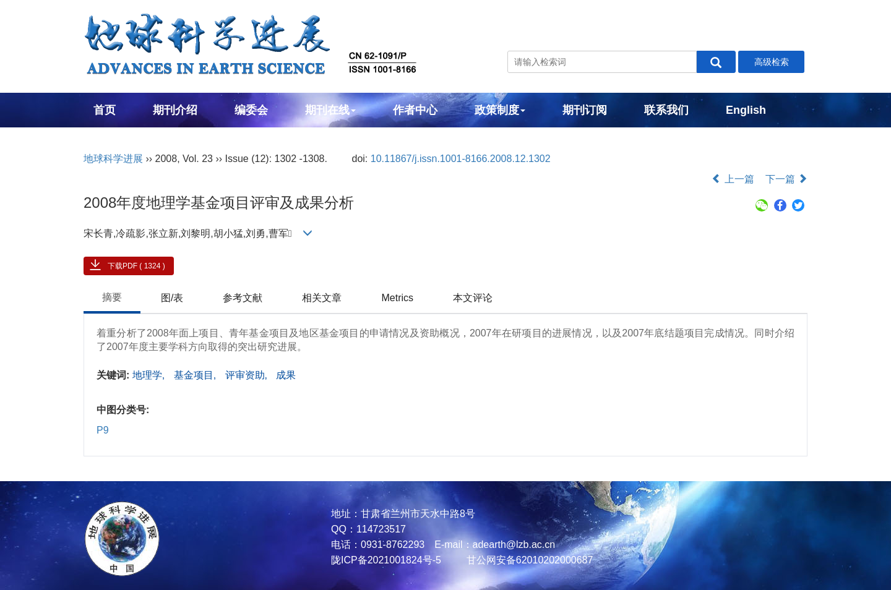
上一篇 (733, 179)
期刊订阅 (584, 110)
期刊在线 (330, 110)
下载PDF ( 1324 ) (136, 266)
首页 (104, 110)
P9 (103, 430)
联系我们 (666, 110)
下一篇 (786, 179)
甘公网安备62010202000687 (528, 560)
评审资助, (247, 375)
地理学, (150, 375)
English (746, 110)
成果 (286, 375)
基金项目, (196, 375)
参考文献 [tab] (242, 298)
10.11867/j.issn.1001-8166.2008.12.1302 (461, 158)
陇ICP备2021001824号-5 (386, 560)
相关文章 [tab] (322, 298)
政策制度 (500, 110)
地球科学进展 (113, 158)
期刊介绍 (175, 110)
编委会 (251, 110)
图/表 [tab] (172, 298)
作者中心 (415, 110)
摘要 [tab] (112, 297)
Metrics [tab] (397, 298)
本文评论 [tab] (473, 298)
